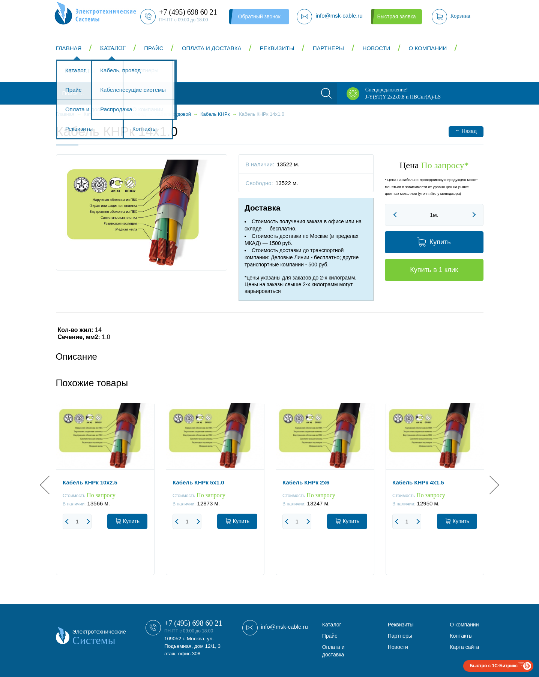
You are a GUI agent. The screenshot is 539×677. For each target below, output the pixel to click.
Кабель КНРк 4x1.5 (418, 482)
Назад (466, 131)
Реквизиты (277, 48)
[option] (105, 494)
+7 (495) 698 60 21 (193, 623)
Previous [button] (49, 485)
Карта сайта (464, 647)
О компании (428, 48)
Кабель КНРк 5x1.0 (198, 482)
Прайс (153, 48)
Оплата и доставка (212, 48)
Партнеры (328, 48)
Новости (376, 48)
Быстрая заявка (396, 16)
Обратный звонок (259, 16)
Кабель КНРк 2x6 (305, 482)
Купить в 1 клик (434, 269)
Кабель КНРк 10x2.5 (90, 482)
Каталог (113, 48)
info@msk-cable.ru (284, 626)
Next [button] (489, 485)
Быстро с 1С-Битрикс (494, 665)
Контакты (80, 70)
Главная (69, 48)
